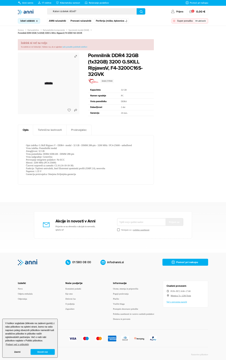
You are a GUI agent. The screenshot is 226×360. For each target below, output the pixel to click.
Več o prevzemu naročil (176, 302)
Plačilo (116, 299)
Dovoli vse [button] (42, 352)
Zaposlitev (70, 309)
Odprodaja (22, 299)
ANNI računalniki (57, 20)
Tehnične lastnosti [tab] (50, 130)
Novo (20, 289)
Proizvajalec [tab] (79, 130)
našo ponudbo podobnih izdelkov (74, 47)
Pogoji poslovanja (121, 294)
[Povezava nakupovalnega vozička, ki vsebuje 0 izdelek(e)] (197, 11)
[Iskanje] (96, 11)
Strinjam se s (133, 229)
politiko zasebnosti (141, 230)
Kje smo (69, 294)
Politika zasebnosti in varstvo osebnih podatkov (133, 314)
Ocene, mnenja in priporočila (125, 289)
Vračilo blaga (119, 304)
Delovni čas (70, 299)
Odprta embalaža (25, 294)
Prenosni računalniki (80, 20)
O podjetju (70, 304)
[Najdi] (141, 11)
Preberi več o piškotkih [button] (17, 344)
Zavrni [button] (17, 352)
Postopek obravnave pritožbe (125, 309)
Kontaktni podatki (73, 289)
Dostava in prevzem (121, 319)
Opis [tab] (25, 130)
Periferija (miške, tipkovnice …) (111, 20)
